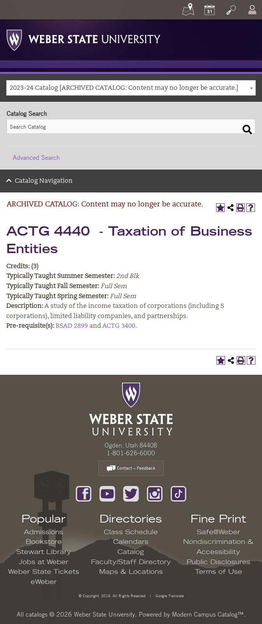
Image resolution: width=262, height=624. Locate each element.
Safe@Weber (218, 532)
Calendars (130, 542)
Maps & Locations (131, 572)
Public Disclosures (218, 562)
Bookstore (44, 542)
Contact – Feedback (131, 468)
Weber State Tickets (43, 572)
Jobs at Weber (43, 562)
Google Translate (169, 595)
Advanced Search (36, 157)
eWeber (44, 582)
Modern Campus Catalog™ (208, 614)
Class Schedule (131, 532)
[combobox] (131, 88)
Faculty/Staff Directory (131, 562)
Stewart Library (43, 552)
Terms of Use (218, 572)
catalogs (36, 614)
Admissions (43, 532)
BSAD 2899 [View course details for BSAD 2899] (72, 326)
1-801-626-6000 (131, 453)
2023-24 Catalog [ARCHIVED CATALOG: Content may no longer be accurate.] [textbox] (124, 88)
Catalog (130, 552)
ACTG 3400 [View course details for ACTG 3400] (118, 326)
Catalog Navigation (44, 181)
